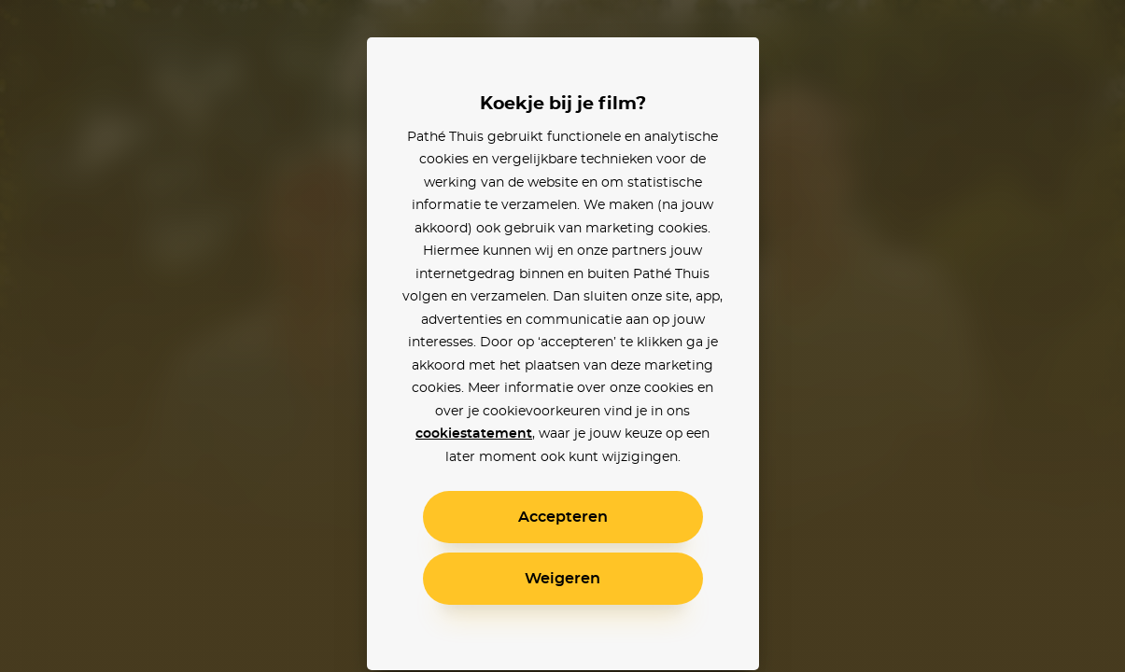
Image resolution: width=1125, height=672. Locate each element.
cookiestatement (473, 434)
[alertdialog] (562, 336)
